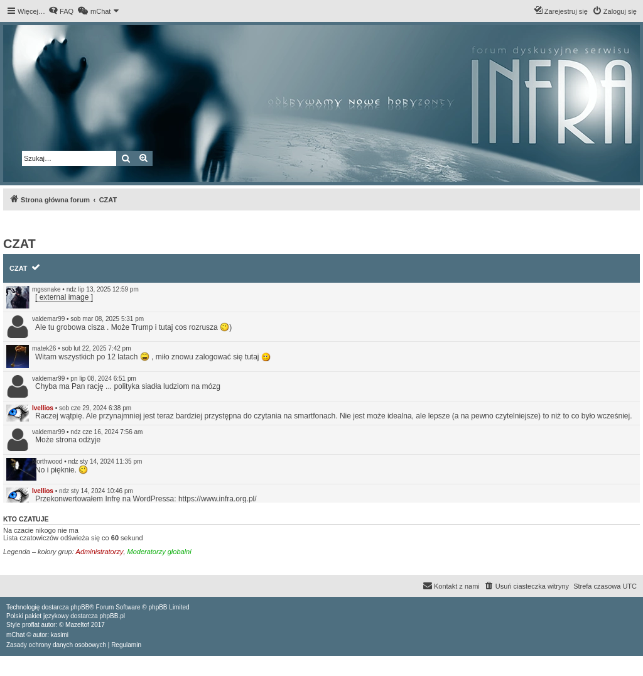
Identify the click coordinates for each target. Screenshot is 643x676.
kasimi (59, 634)
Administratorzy (100, 551)
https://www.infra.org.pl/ (217, 498)
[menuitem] (60, 11)
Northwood (47, 461)
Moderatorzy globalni (159, 551)
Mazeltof (77, 624)
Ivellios (42, 408)
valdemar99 (48, 318)
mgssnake (46, 289)
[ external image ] (64, 297)
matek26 (44, 348)
